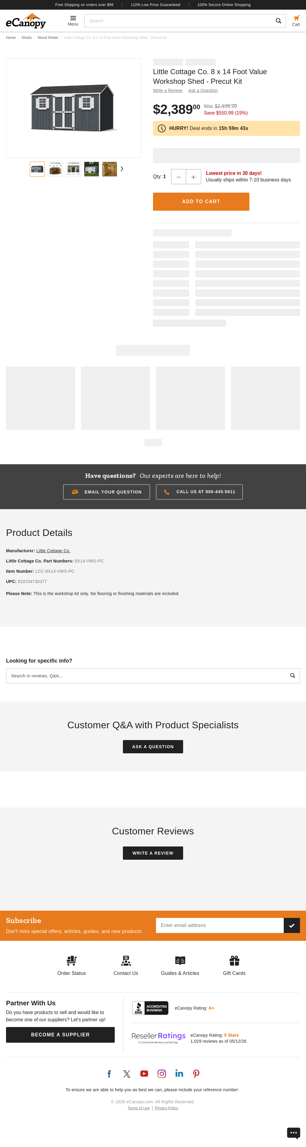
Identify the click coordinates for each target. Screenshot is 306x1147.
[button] (106, 491)
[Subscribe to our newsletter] (292, 925)
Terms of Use (139, 1108)
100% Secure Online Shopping (224, 5)
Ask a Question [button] (203, 90)
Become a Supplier (60, 1034)
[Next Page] (121, 168)
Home (11, 38)
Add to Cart (201, 201)
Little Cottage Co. (53, 550)
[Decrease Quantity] (178, 176)
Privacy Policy (166, 1108)
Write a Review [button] (167, 90)
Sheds (26, 38)
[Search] (178, 20)
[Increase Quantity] (193, 176)
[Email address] (220, 925)
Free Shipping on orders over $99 (84, 5)
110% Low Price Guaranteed (155, 5)
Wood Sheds (48, 38)
